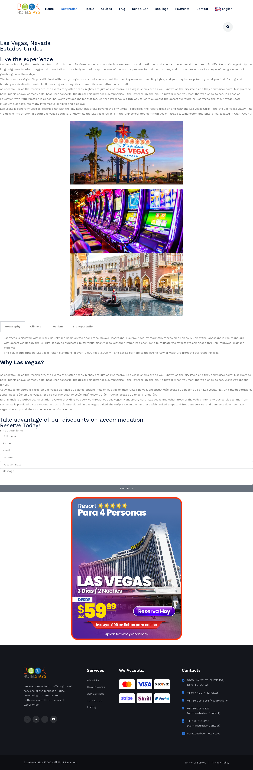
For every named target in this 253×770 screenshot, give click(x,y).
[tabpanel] (126, 345)
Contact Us (94, 700)
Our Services (95, 693)
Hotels (89, 9)
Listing (91, 707)
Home (49, 9)
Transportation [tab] (83, 326)
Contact (202, 9)
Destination (69, 9)
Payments (182, 9)
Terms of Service (195, 762)
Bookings (161, 9)
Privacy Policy (220, 762)
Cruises (106, 9)
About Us (93, 680)
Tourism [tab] (57, 326)
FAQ (122, 9)
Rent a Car (140, 9)
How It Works (96, 687)
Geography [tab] (12, 326)
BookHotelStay (33, 762)
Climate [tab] (35, 326)
